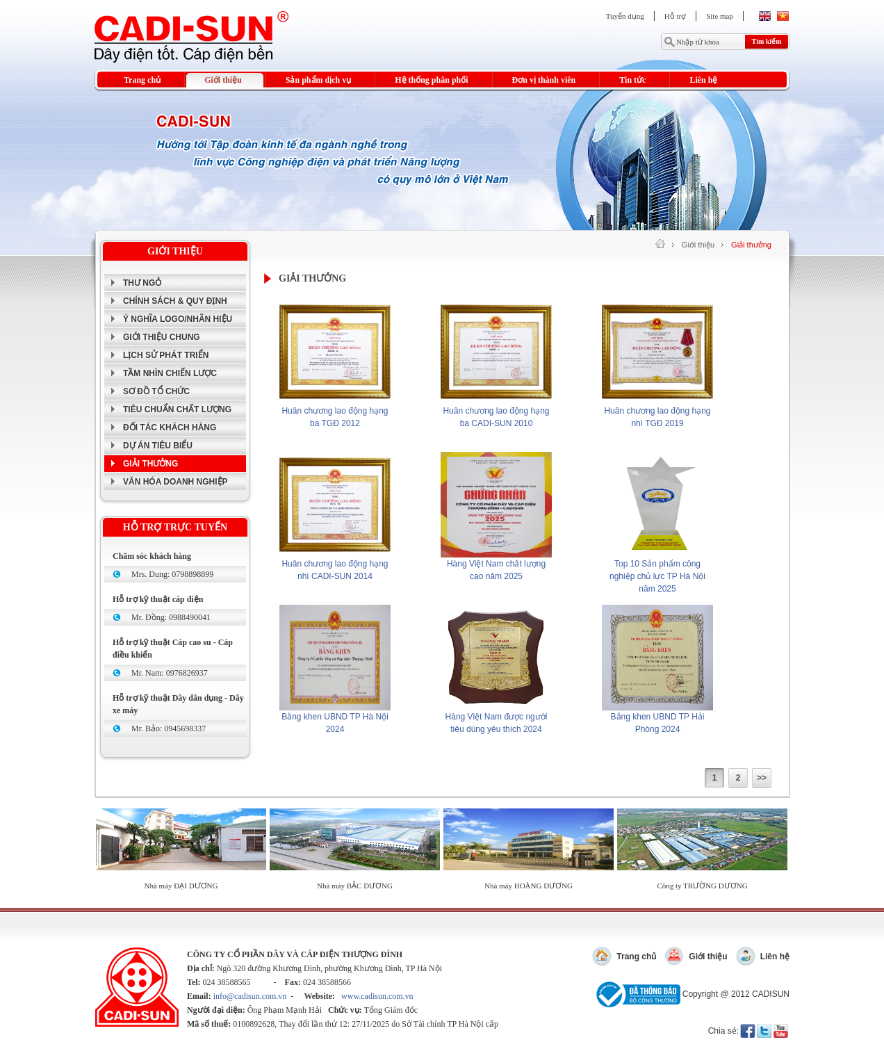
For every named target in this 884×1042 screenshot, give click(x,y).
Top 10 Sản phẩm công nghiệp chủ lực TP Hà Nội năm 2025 (657, 576)
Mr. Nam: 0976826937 (169, 673)
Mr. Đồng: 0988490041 (171, 617)
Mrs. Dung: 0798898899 (172, 574)
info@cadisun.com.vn (250, 996)
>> (762, 778)
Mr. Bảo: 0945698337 (168, 728)
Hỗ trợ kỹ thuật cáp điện (158, 599)
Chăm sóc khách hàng (152, 556)
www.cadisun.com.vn (377, 996)
